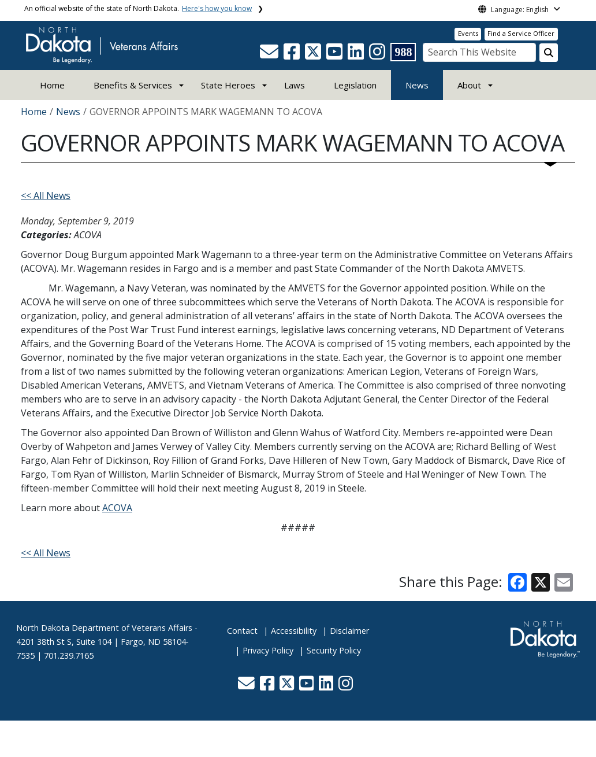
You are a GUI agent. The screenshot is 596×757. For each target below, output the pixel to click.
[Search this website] (548, 52)
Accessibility (293, 630)
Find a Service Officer (520, 33)
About (469, 85)
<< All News (45, 195)
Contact (242, 630)
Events (468, 33)
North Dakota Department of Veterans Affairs (104, 627)
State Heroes (228, 85)
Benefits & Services (133, 85)
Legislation (355, 85)
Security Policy (334, 650)
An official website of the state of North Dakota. (138, 8)
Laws (294, 85)
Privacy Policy (268, 650)
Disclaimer (349, 630)
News (417, 85)
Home (52, 85)
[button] (270, 55)
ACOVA (117, 507)
